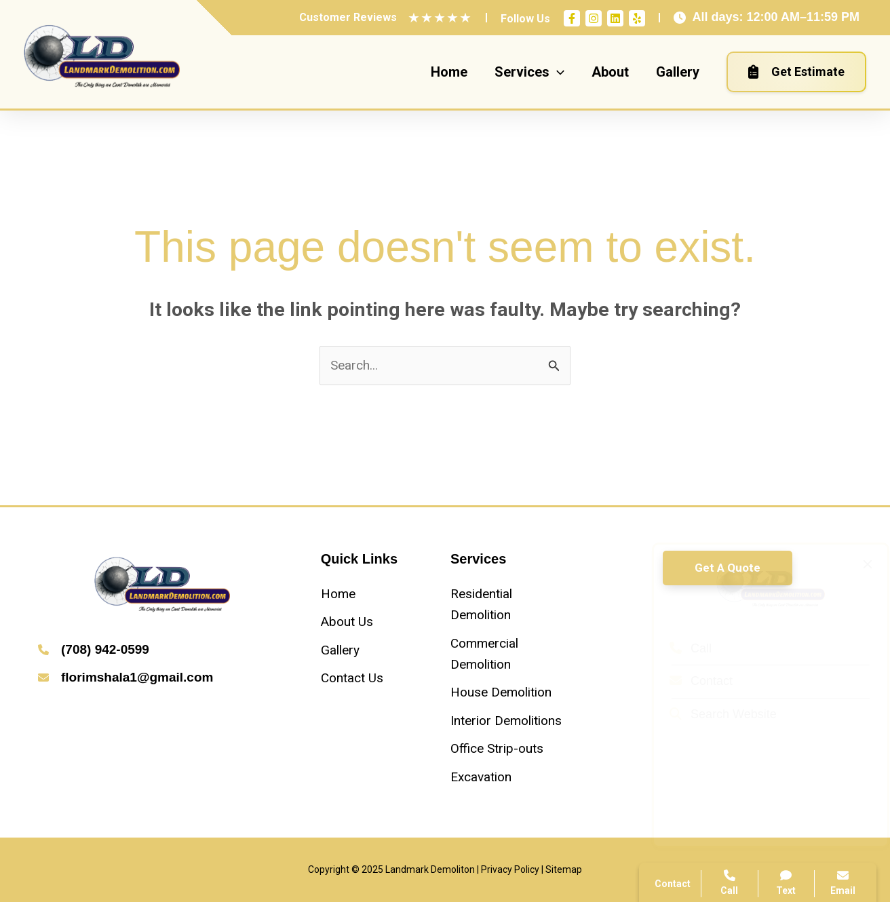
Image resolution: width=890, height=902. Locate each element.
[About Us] (347, 621)
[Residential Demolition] (509, 604)
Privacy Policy (510, 869)
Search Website (710, 714)
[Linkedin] (615, 18)
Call (678, 648)
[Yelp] (637, 18)
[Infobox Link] (162, 650)
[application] (556, 72)
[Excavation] (480, 776)
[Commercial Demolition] (509, 654)
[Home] (338, 593)
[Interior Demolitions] (506, 720)
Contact (688, 681)
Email (843, 882)
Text (786, 882)
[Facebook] (572, 18)
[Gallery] (340, 650)
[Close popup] (854, 564)
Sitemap (563, 869)
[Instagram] (593, 18)
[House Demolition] (501, 692)
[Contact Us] (352, 677)
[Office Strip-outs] (496, 748)
